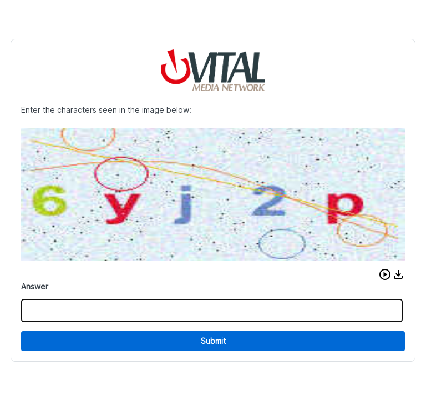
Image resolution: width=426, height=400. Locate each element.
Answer (34, 286)
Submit (213, 341)
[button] (385, 274)
